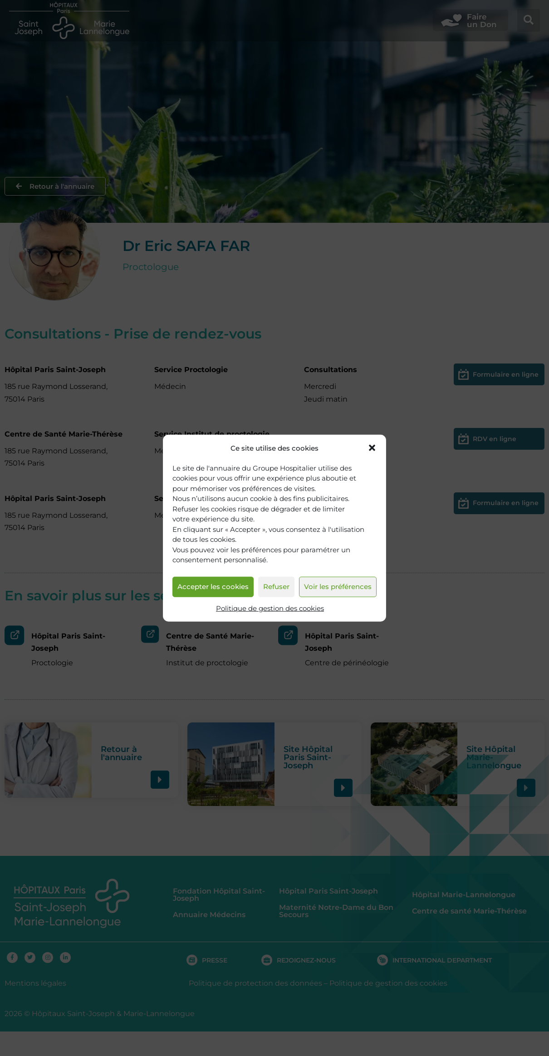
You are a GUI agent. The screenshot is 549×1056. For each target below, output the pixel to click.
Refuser (276, 586)
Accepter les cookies (213, 586)
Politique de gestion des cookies (270, 608)
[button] (372, 447)
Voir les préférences (338, 586)
